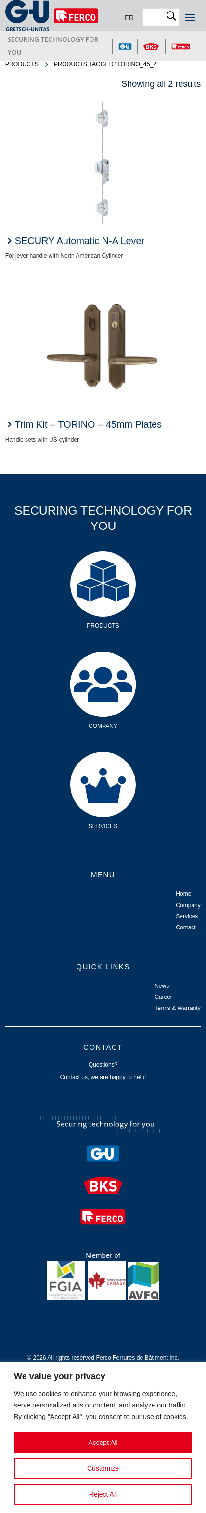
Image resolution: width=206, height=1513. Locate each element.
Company (103, 666)
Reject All (103, 1494)
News (161, 986)
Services (103, 766)
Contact (185, 927)
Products (22, 64)
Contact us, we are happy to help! (103, 1077)
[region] (103, 1437)
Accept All (102, 1442)
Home (183, 894)
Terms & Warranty (177, 1008)
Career (163, 997)
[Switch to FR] (129, 17)
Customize (103, 1468)
